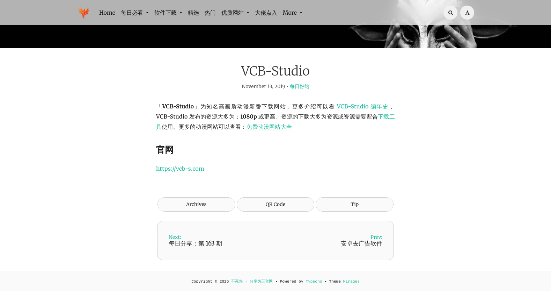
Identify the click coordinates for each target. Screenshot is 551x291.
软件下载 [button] (166, 12)
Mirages (351, 281)
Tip (355, 204)
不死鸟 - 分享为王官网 (252, 281)
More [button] (290, 12)
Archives (196, 204)
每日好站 (299, 86)
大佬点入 (266, 12)
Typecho (314, 281)
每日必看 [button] (133, 12)
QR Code (275, 204)
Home (107, 12)
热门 (210, 12)
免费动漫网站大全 (269, 126)
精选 (193, 12)
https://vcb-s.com (180, 168)
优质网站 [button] (233, 12)
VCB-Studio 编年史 (363, 106)
